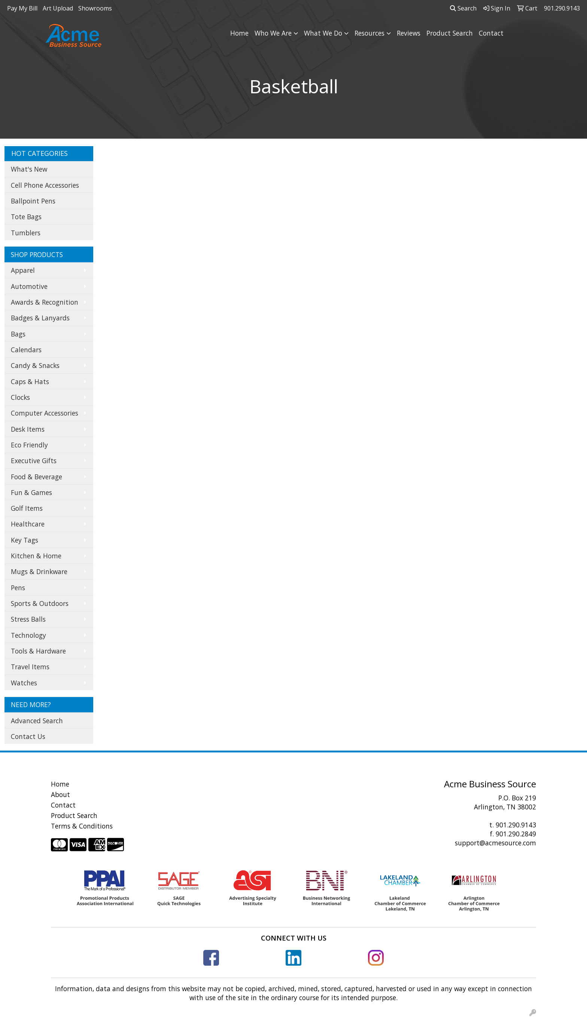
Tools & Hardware (38, 650)
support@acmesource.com (495, 842)
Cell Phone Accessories (45, 185)
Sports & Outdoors (40, 603)
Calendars (26, 349)
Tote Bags (26, 216)
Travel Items (30, 666)
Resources (369, 32)
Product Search (449, 32)
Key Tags (24, 539)
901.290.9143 (516, 824)
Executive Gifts (34, 460)
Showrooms (95, 8)
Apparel (23, 270)
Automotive (29, 286)
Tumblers (25, 232)
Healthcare (28, 523)
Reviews (408, 32)
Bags (18, 333)
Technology (28, 635)
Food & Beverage (36, 476)
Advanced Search (37, 720)
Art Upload (58, 8)
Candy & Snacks (35, 365)
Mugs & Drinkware (39, 571)
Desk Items (28, 429)
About (60, 794)
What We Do (323, 32)
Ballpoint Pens (33, 200)
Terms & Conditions (82, 825)
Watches (24, 682)
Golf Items (27, 508)
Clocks (20, 397)
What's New (29, 169)
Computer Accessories (44, 412)
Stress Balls (28, 619)
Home (239, 32)
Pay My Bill (22, 8)
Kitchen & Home (36, 555)
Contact (491, 32)
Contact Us (28, 736)
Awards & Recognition (44, 302)
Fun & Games (31, 492)
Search (463, 8)
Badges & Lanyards (40, 317)
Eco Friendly (29, 444)
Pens (18, 587)
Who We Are (273, 32)
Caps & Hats (30, 381)
